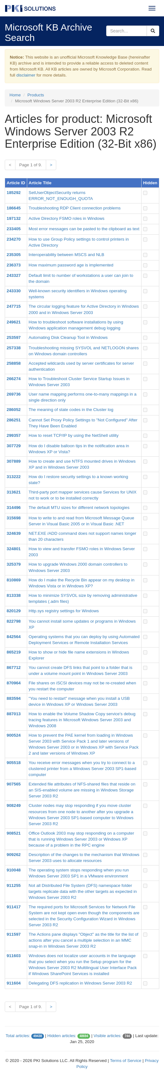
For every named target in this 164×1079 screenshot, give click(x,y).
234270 (14, 239)
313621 (14, 492)
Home (15, 95)
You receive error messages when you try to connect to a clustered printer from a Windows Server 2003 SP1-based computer (83, 768)
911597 (14, 934)
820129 (14, 610)
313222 (14, 476)
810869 (14, 580)
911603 (14, 955)
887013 (14, 713)
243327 (14, 275)
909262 (14, 854)
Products (35, 95)
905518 (14, 762)
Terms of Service (125, 1060)
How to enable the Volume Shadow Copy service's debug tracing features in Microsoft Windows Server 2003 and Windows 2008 (82, 719)
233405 (14, 228)
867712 (14, 667)
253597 (14, 337)
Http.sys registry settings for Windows (64, 610)
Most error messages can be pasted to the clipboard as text (84, 228)
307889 (14, 461)
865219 (14, 652)
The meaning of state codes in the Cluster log (71, 409)
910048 (14, 870)
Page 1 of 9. (30, 165)
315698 (14, 518)
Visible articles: (108, 1035)
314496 (14, 507)
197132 (14, 218)
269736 (14, 394)
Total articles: (18, 1035)
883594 (14, 698)
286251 (14, 420)
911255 (14, 885)
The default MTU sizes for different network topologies (79, 507)
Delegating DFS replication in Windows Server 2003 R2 (80, 983)
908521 (14, 833)
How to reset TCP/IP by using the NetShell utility (74, 435)
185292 (14, 192)
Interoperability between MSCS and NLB (66, 254)
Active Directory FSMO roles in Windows (67, 218)
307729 (14, 445)
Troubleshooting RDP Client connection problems (75, 208)
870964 (14, 683)
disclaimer (25, 75)
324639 (14, 533)
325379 (14, 564)
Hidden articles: (61, 1035)
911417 (14, 907)
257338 (14, 347)
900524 (14, 735)
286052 (14, 409)
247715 (14, 306)
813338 (14, 595)
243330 (14, 290)
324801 (14, 548)
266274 (14, 378)
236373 (14, 265)
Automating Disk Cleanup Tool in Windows (68, 337)
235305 (14, 254)
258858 (14, 363)
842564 (14, 636)
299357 (14, 435)
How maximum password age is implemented (71, 265)
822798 (14, 621)
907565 (14, 784)
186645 (14, 208)
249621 (14, 322)
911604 (14, 983)
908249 (14, 805)
